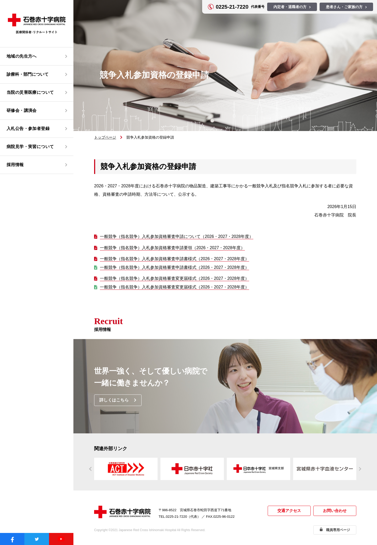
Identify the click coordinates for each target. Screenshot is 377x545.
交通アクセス (289, 511)
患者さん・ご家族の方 (344, 7)
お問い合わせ (335, 511)
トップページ (105, 137)
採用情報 (15, 164)
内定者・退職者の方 (289, 7)
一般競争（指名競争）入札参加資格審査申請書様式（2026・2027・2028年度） (175, 259)
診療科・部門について (28, 74)
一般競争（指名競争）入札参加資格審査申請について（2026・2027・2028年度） (177, 236)
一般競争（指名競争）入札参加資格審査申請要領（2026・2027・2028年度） (172, 248)
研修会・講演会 (22, 110)
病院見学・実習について (30, 146)
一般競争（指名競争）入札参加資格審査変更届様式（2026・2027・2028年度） (175, 278)
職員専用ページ (338, 530)
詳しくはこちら (114, 400)
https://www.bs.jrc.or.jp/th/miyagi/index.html (325, 469)
